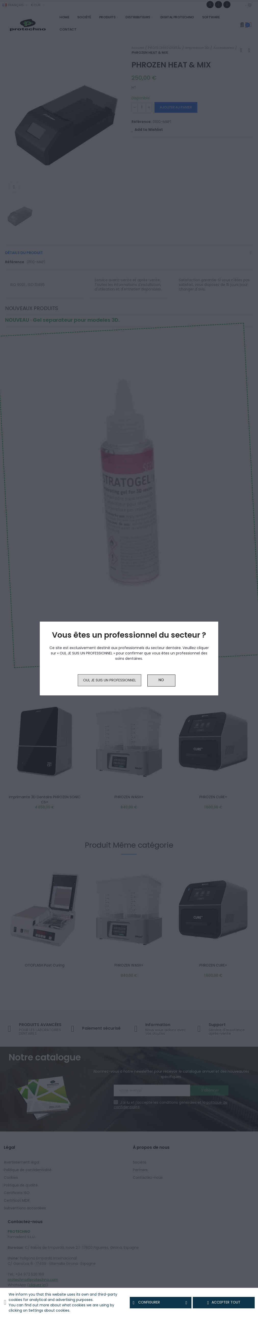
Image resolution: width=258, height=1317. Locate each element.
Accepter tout (223, 1302)
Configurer (161, 1302)
